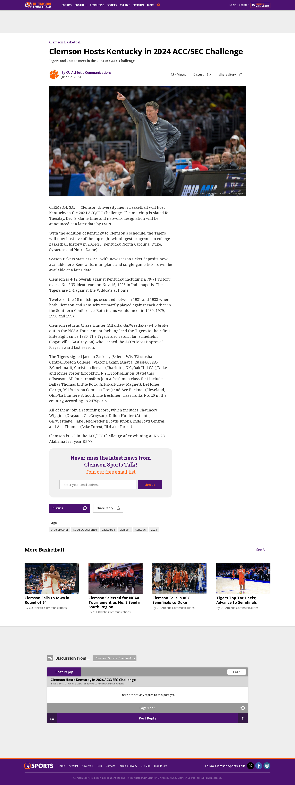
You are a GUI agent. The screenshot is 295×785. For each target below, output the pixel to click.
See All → (263, 549)
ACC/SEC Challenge (85, 529)
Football (81, 5)
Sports (112, 5)
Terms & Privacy (127, 766)
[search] (159, 5)
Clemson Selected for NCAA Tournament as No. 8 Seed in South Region (115, 602)
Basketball (108, 529)
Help (99, 766)
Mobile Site (160, 766)
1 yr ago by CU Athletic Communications (103, 683)
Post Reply (64, 672)
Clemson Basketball (65, 42)
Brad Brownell (59, 529)
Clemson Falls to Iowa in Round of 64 (47, 600)
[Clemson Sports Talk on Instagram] (266, 765)
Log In (232, 5)
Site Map (146, 766)
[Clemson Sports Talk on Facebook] (258, 765)
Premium (138, 5)
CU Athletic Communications (48, 608)
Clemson (124, 529)
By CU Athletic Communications (86, 72)
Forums (67, 5)
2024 (154, 529)
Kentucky (140, 529)
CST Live (125, 5)
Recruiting (97, 5)
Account (73, 766)
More (150, 5)
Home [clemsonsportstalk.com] (61, 766)
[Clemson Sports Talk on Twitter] (250, 765)
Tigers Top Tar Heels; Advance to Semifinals (236, 600)
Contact (110, 766)
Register (243, 5)
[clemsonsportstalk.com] (41, 5)
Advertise (87, 766)
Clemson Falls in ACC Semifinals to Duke (171, 600)
